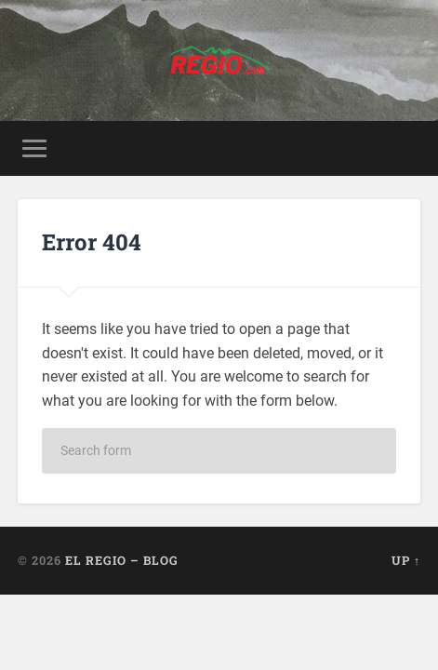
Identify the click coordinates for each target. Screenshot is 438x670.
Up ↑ (406, 560)
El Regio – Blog (122, 560)
